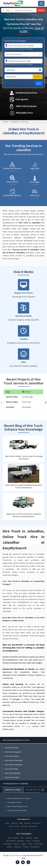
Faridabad (36, 841)
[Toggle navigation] (41, 3)
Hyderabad (38, 844)
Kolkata (9, 847)
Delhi (9, 838)
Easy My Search (14, 855)
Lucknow (16, 844)
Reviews (27, 823)
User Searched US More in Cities (16, 740)
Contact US (36, 823)
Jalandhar (14, 122)
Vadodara (17, 847)
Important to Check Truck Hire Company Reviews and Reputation (23, 515)
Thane (30, 844)
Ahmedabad (34, 847)
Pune (22, 838)
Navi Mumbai (10, 841)
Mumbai (16, 838)
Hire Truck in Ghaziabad (12, 760)
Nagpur (24, 844)
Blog (21, 823)
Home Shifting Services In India (17, 798)
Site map (24, 826)
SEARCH (41, 10)
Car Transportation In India (16, 810)
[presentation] (1, 403)
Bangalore (21, 841)
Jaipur (36, 838)
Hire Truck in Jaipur (11, 777)
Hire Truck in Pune (10, 769)
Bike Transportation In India (16, 806)
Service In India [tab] (13, 790)
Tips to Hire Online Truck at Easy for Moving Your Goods (23, 457)
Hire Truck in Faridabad (12, 765)
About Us (14, 823)
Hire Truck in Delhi (10, 748)
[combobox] (7, 10)
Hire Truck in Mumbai (11, 773)
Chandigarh (7, 844)
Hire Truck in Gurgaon (12, 752)
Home (6, 122)
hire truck (26, 726)
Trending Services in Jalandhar (16, 783)
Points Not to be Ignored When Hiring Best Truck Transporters (23, 486)
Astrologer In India (13, 802)
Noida (28, 841)
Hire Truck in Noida (11, 756)
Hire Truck (25, 122)
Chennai (26, 847)
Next (39, 83)
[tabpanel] (23, 758)
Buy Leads (33, 826)
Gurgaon (29, 838)
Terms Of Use (14, 826)
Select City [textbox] (10, 10)
